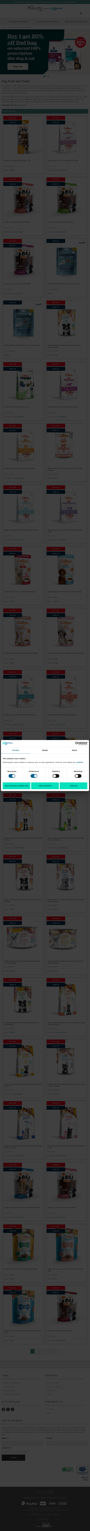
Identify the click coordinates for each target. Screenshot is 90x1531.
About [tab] (74, 750)
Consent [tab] (15, 750)
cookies (79, 762)
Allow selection (45, 786)
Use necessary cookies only (16, 786)
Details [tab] (45, 750)
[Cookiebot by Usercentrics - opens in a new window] (77, 743)
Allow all (73, 786)
